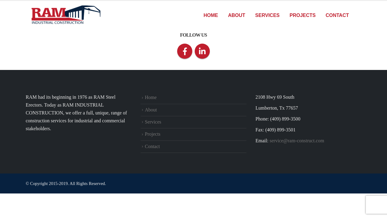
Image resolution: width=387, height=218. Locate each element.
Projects (303, 15)
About (236, 15)
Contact (337, 15)
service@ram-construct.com (297, 140)
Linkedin (202, 51)
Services (267, 15)
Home (210, 15)
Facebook (184, 51)
